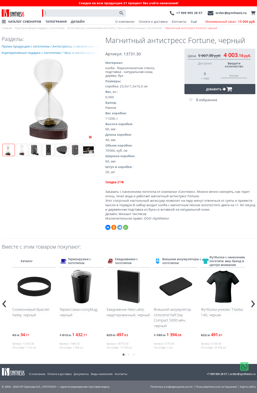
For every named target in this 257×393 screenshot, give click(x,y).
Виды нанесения (102, 374)
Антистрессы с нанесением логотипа (91, 28)
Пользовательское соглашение (216, 386)
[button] (123, 354)
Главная (7, 28)
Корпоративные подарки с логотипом (39, 28)
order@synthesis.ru (231, 13)
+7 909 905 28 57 (189, 13)
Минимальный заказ (230, 21)
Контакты (179, 21)
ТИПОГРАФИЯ (56, 22)
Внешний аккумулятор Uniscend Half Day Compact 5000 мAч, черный (172, 317)
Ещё (194, 21)
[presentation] (4, 302)
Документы (81, 374)
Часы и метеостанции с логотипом (139, 28)
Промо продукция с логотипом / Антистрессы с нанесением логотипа (53, 46)
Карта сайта (248, 386)
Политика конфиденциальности (171, 386)
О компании (125, 21)
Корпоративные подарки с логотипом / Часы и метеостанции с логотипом (53, 52)
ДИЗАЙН (78, 22)
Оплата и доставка (153, 21)
